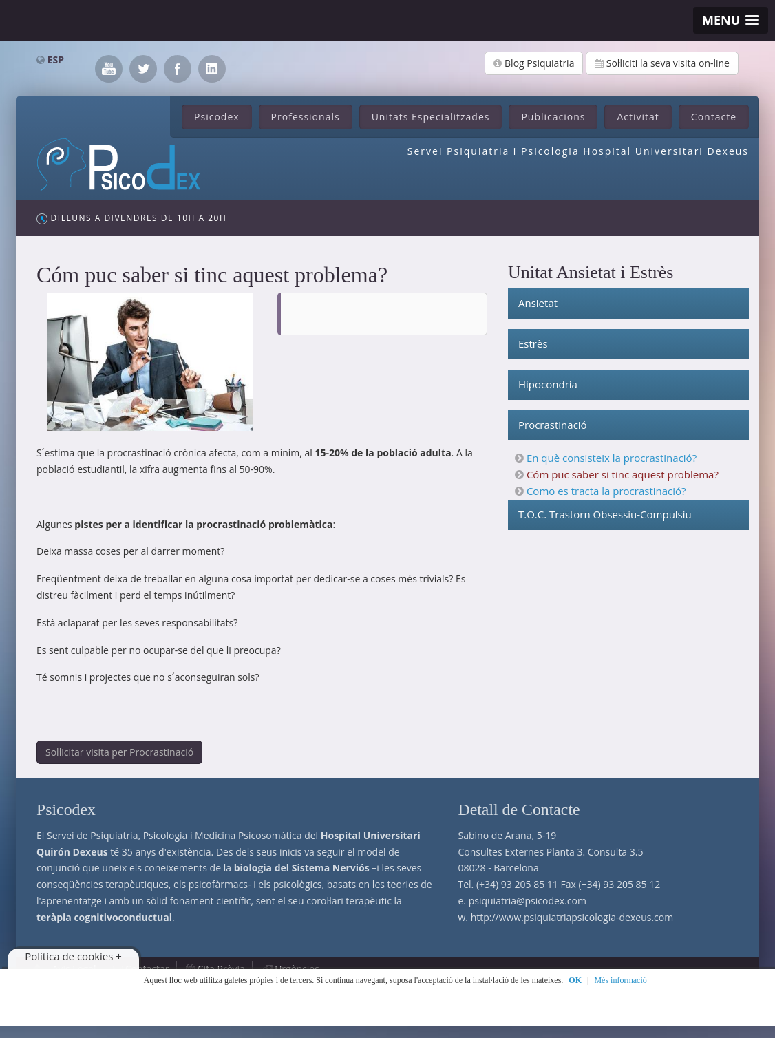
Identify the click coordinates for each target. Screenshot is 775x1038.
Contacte (713, 116)
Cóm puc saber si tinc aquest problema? (623, 474)
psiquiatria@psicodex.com (527, 900)
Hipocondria (547, 384)
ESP (55, 59)
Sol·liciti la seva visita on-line (662, 63)
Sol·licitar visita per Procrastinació (119, 752)
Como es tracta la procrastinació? (606, 491)
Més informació (620, 980)
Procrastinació (552, 425)
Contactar (147, 968)
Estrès (533, 343)
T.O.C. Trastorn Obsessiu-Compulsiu (605, 514)
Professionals (305, 116)
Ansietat (538, 303)
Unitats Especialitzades (431, 116)
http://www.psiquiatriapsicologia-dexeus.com (572, 917)
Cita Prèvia (221, 968)
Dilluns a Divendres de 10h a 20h (131, 218)
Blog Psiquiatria (533, 63)
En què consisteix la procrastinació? (612, 458)
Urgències (297, 968)
